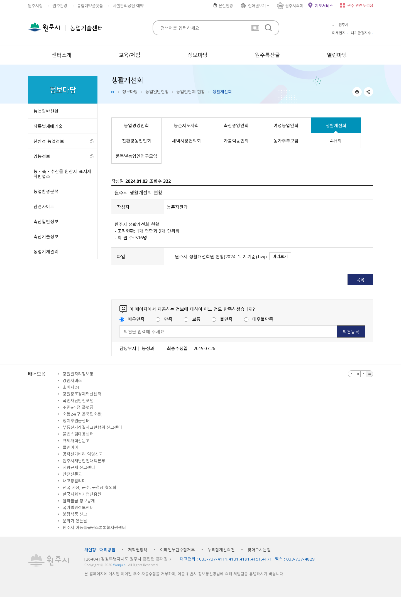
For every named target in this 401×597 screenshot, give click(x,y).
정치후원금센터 (76, 420)
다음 (363, 374)
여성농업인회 (286, 125)
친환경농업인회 (136, 140)
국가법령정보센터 (78, 507)
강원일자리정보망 (78, 374)
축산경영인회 (236, 125)
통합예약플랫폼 (90, 6)
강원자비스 (72, 380)
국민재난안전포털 (78, 400)
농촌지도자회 (186, 125)
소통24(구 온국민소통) (82, 414)
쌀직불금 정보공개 (79, 501)
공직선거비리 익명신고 (82, 454)
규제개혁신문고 (76, 441)
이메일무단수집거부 (177, 550)
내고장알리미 (74, 481)
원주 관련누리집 (360, 5)
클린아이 (70, 447)
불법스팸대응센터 (78, 434)
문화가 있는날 (75, 521)
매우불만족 (258, 319)
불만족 (222, 319)
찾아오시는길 (259, 550)
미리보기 (280, 256)
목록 (360, 279)
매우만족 (132, 319)
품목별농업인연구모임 (136, 156)
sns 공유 (368, 92)
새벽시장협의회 (186, 140)
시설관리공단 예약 (128, 6)
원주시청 (35, 6)
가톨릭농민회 (236, 140)
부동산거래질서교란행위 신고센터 (92, 427)
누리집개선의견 (221, 550)
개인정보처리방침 (99, 550)
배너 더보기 (369, 374)
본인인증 (226, 5)
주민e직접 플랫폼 (78, 407)
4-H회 (336, 140)
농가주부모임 (286, 140)
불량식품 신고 (75, 514)
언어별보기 (257, 5)
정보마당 (130, 92)
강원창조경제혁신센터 (82, 394)
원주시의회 (294, 5)
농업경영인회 (136, 125)
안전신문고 (72, 474)
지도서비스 (324, 5)
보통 (192, 319)
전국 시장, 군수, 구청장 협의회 (89, 487)
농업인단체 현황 (190, 92)
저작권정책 (137, 550)
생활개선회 (336, 125)
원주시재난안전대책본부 (84, 461)
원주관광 (59, 6)
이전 (351, 374)
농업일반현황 (157, 92)
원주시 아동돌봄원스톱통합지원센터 (94, 527)
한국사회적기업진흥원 (82, 494)
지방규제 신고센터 (79, 467)
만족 (164, 319)
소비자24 (71, 387)
